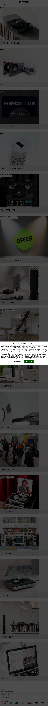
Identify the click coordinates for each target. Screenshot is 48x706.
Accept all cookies (29, 361)
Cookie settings (18, 361)
